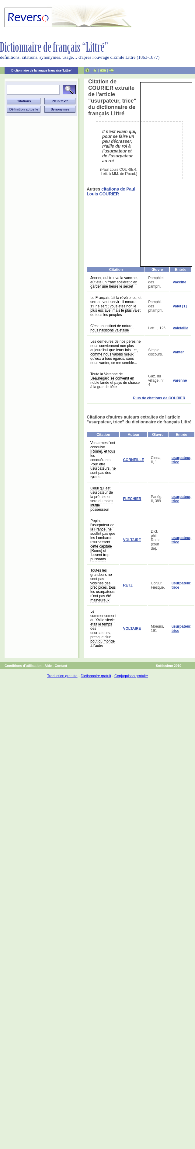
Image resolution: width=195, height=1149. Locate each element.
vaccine (179, 282)
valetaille (180, 328)
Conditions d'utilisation (23, 665)
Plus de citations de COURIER (159, 398)
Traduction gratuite (62, 676)
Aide (48, 665)
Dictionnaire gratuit (96, 676)
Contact (61, 665)
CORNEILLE (133, 460)
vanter (178, 352)
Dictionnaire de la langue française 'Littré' (41, 70)
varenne (180, 380)
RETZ (127, 585)
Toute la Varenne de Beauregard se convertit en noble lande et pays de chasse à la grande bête (115, 380)
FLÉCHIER (132, 499)
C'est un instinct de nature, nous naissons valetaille (112, 328)
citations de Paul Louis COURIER (111, 191)
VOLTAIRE (132, 540)
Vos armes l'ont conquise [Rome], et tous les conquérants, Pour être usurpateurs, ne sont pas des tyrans (103, 460)
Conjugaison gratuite (131, 676)
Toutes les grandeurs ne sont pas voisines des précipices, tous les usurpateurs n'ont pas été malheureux (103, 585)
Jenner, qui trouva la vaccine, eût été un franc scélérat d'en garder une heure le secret (114, 282)
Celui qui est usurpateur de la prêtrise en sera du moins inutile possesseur (101, 499)
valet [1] (179, 306)
